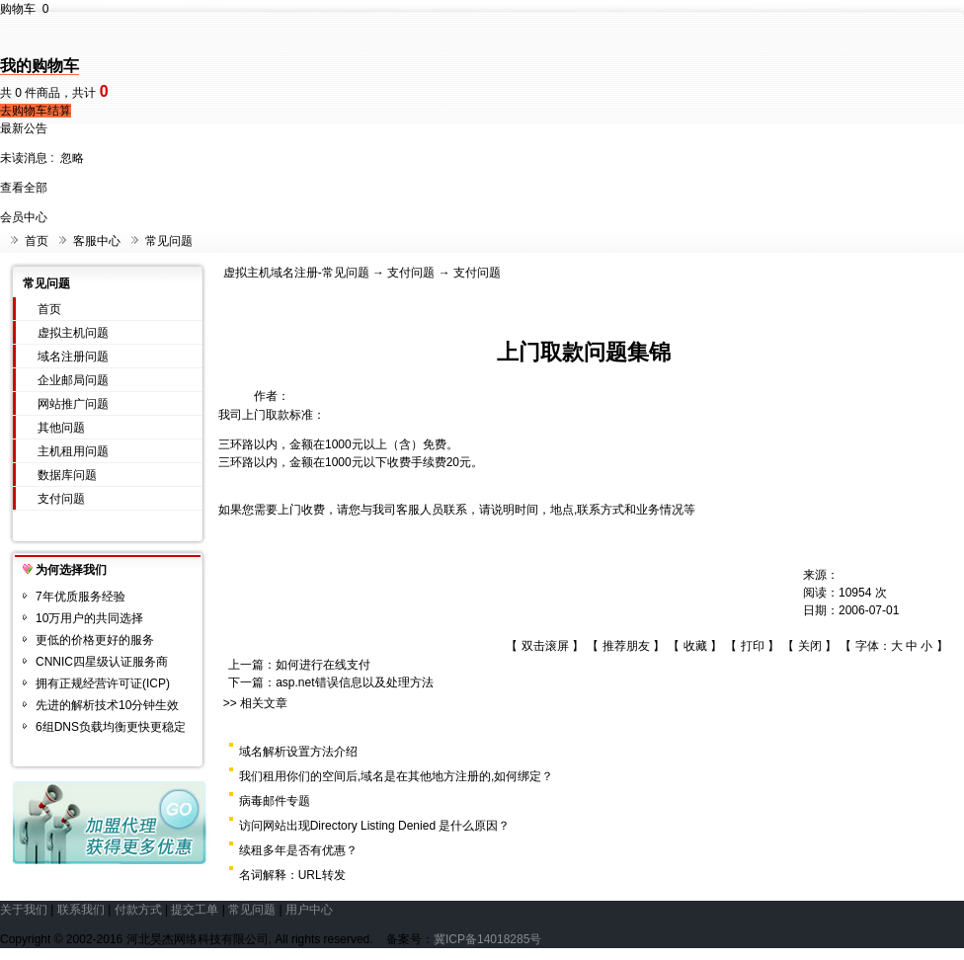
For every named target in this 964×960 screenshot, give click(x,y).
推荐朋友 (626, 646)
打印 (752, 646)
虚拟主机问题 (73, 333)
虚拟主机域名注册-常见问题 (296, 273)
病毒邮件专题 (274, 801)
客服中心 (96, 241)
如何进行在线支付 (323, 665)
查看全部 (23, 188)
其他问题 (61, 428)
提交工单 (194, 910)
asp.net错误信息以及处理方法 (354, 682)
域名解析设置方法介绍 (298, 752)
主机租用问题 (73, 451)
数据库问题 (67, 475)
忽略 (72, 158)
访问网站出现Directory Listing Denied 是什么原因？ (375, 826)
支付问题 (61, 499)
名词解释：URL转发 (292, 875)
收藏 (695, 646)
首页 (36, 241)
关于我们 (23, 910)
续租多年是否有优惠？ (298, 850)
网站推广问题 (73, 404)
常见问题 (169, 241)
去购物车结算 (35, 111)
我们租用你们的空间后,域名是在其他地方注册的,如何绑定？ (396, 776)
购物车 (24, 9)
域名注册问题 (73, 356)
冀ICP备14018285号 (487, 939)
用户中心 (309, 910)
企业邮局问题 (73, 380)
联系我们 (81, 910)
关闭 (810, 646)
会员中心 (23, 217)
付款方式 (138, 910)
